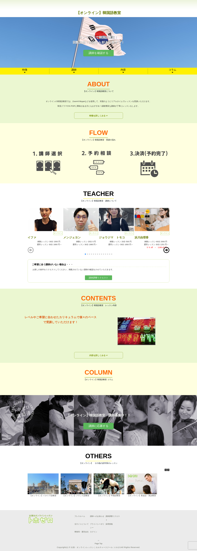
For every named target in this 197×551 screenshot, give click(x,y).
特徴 (24, 69)
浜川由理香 (142, 237)
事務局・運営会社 (81, 532)
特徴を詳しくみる (97, 116)
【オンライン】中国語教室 (108, 495)
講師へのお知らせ (97, 516)
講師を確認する (99, 53)
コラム (172, 69)
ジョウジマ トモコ (112, 237)
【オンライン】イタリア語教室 (43, 495)
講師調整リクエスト (98, 278)
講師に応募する (99, 425)
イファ (33, 237)
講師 (73, 69)
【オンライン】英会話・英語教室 (141, 495)
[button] (166, 250)
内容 (123, 69)
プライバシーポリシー (97, 526)
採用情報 (109, 524)
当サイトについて (81, 524)
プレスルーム (79, 516)
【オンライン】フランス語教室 (76, 495)
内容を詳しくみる (97, 355)
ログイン (93, 532)
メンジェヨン (72, 237)
